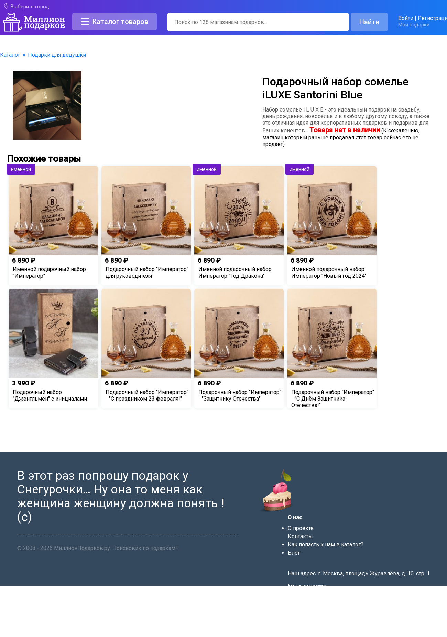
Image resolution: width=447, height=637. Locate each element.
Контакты (300, 536)
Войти (405, 18)
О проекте (301, 528)
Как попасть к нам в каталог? (325, 544)
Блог (294, 553)
